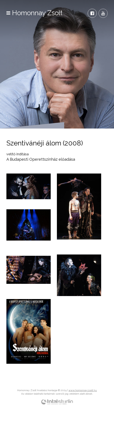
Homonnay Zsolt (37, 13)
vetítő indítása (17, 154)
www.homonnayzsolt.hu (82, 390)
